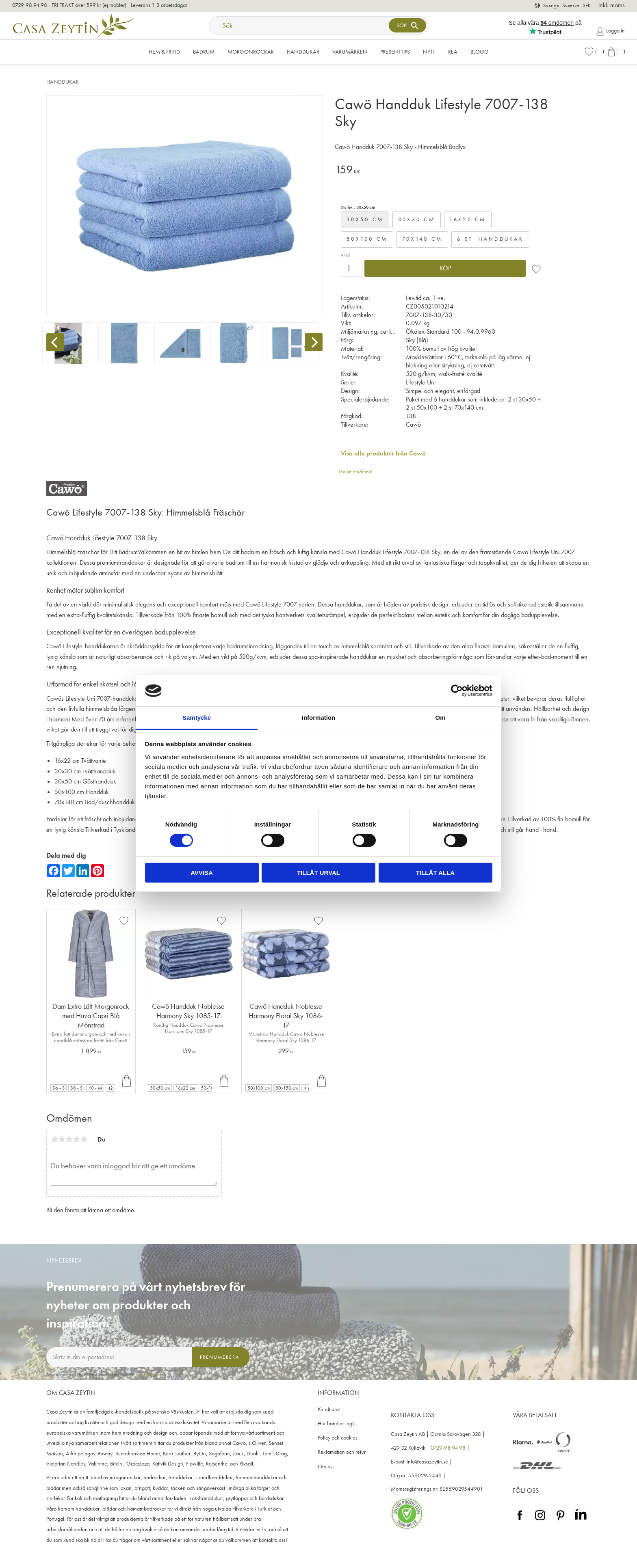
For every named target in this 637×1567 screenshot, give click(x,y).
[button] (594, 51)
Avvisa (202, 872)
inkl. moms (611, 5)
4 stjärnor (76, 1139)
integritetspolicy (149, 1374)
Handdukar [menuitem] (303, 51)
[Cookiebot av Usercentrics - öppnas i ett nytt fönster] (456, 690)
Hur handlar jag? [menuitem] (336, 1423)
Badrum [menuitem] (203, 51)
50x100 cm (367, 238)
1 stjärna (54, 1139)
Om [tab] (440, 717)
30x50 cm (365, 219)
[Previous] (55, 342)
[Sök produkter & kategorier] (300, 25)
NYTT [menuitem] (429, 51)
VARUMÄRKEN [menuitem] (349, 51)
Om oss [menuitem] (326, 1466)
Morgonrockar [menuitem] (251, 51)
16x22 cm (467, 219)
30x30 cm (416, 219)
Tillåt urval (318, 872)
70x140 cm (422, 238)
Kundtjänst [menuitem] (329, 1409)
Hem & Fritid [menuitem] (164, 51)
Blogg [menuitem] (479, 51)
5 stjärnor (83, 1139)
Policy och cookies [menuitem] (338, 1437)
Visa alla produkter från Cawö (383, 453)
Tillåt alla (435, 872)
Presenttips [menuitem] (395, 51)
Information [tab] (319, 717)
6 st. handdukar (490, 238)
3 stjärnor (69, 1139)
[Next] (314, 342)
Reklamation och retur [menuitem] (342, 1451)
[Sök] (407, 25)
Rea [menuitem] (452, 51)
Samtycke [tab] (196, 717)
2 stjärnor (61, 1139)
